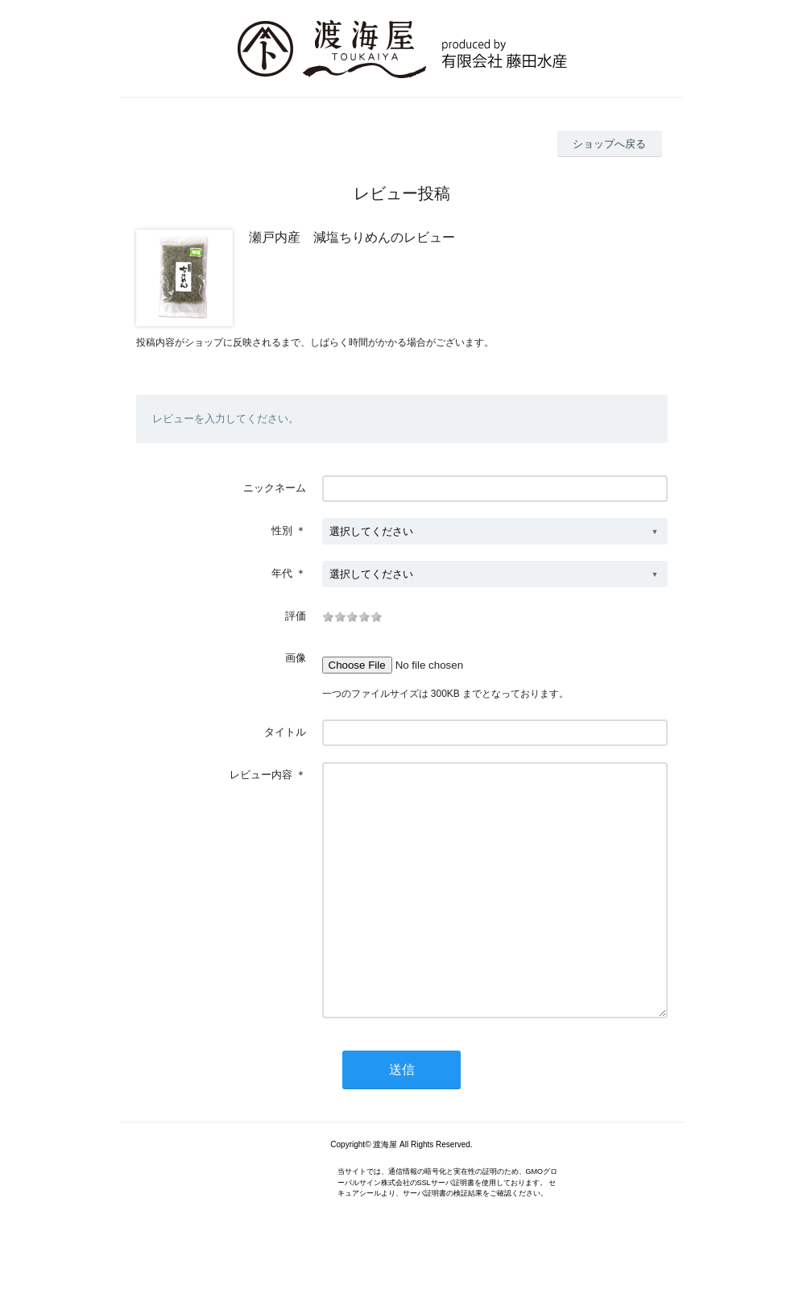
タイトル (285, 732)
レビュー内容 (261, 775)
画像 (295, 658)
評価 (295, 616)
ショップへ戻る (609, 144)
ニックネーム (274, 488)
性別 (281, 530)
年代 (281, 573)
